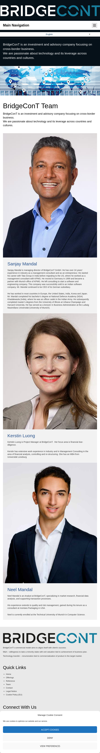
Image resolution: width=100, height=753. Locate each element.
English (49, 34)
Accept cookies (50, 729)
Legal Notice (11, 691)
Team (8, 684)
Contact (9, 688)
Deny (50, 737)
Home (8, 674)
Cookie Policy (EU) (14, 695)
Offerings (10, 677)
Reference (10, 681)
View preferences (50, 746)
